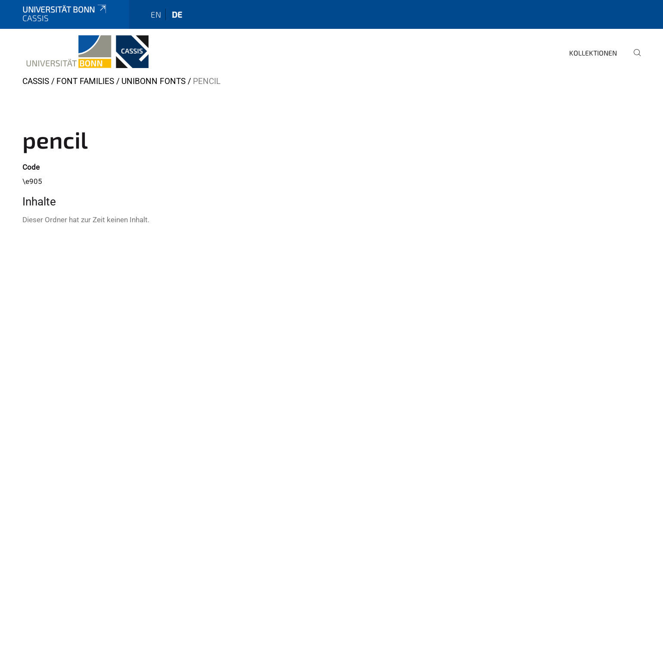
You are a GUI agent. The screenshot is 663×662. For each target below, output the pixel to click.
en (156, 14)
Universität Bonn (65, 9)
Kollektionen (593, 53)
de (177, 14)
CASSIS (35, 81)
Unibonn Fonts (153, 81)
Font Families (85, 81)
